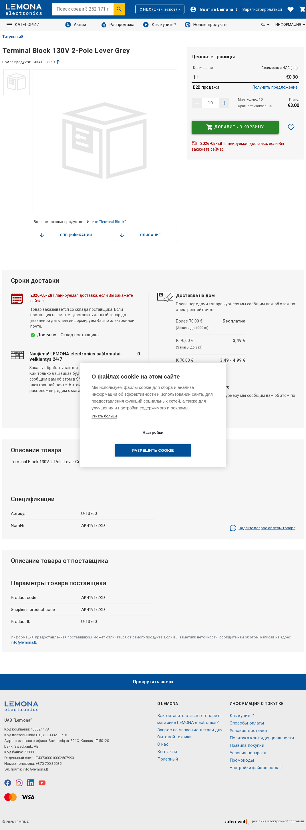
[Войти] (214, 9)
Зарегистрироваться (262, 9)
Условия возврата (248, 752)
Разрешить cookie (185, 441)
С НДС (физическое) (160, 9)
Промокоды (242, 760)
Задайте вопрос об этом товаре (262, 528)
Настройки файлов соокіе (256, 767)
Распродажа (118, 24)
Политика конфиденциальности (262, 738)
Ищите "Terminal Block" (106, 222)
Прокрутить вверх (153, 681)
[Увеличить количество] (197, 103)
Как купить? (159, 24)
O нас (162, 744)
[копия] (58, 62)
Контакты (167, 751)
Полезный (167, 759)
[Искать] (119, 9)
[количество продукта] (210, 103)
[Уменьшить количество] (224, 103)
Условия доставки (248, 730)
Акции (75, 24)
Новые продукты (206, 24)
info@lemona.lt (23, 642)
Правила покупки (247, 745)
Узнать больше (104, 425)
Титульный (12, 36)
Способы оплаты (247, 723)
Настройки (120, 441)
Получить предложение (275, 87)
